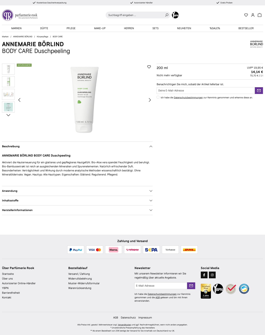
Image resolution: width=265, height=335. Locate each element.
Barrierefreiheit (11, 293)
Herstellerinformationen (17, 210)
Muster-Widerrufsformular (84, 283)
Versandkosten (124, 324)
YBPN (5, 288)
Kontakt (6, 297)
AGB (157, 297)
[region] (77, 100)
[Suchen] (167, 15)
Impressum (145, 317)
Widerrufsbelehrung (80, 278)
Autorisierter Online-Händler (19, 283)
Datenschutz (128, 317)
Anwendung (9, 191)
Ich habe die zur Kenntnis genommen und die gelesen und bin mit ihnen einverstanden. (162, 297)
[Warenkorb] (259, 15)
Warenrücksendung (79, 288)
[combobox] (134, 15)
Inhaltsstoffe (10, 200)
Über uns (7, 278)
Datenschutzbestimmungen (188, 97)
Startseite (8, 274)
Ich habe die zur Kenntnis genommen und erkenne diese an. (207, 97)
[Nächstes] (149, 99)
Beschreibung (11, 146)
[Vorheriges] (19, 99)
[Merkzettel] (246, 15)
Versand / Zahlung (79, 274)
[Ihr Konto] (252, 15)
